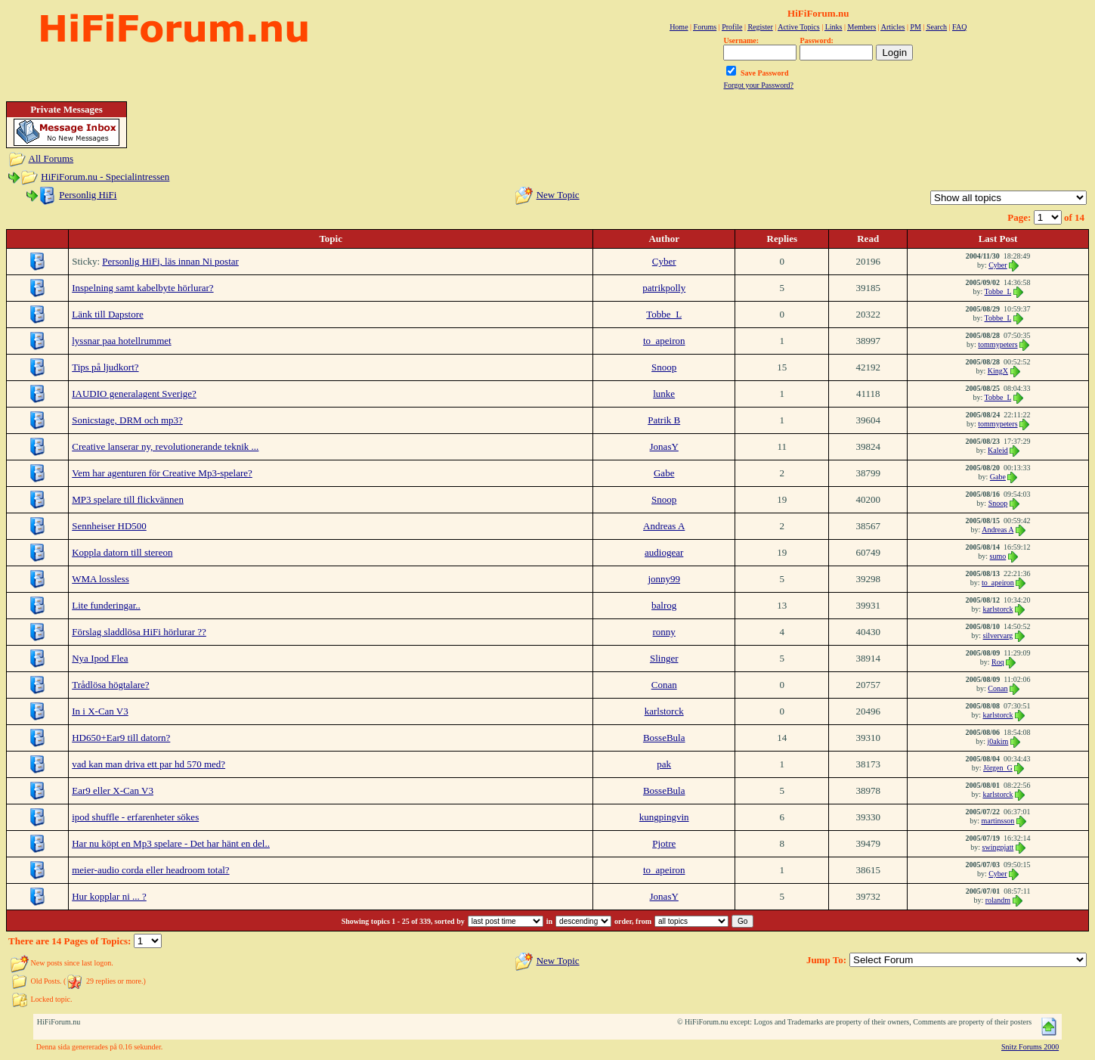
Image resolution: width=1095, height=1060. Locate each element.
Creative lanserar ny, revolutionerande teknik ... (165, 446)
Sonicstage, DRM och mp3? (127, 420)
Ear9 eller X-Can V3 (112, 790)
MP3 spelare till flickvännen (128, 499)
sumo (998, 556)
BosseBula (664, 737)
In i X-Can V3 (100, 711)
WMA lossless (100, 578)
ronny (664, 631)
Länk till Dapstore (108, 314)
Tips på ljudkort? (105, 367)
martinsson (997, 821)
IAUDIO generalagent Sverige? (134, 393)
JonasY (664, 446)
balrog (663, 605)
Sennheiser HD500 (109, 526)
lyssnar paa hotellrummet (121, 340)
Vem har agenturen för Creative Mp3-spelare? (162, 473)
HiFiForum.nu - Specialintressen (105, 176)
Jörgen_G (998, 768)
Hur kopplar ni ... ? (109, 896)
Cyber (664, 261)
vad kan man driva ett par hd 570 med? (148, 764)
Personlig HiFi (87, 194)
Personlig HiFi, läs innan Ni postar (170, 261)
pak (664, 764)
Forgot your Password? (758, 85)
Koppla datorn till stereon (122, 552)
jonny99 (664, 578)
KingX (998, 371)
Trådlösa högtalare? (110, 684)
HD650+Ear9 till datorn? (121, 737)
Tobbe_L (998, 291)
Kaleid (998, 450)
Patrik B (664, 420)
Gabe (664, 473)
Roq (997, 662)
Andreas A (664, 526)
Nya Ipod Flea (100, 658)
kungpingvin (664, 817)
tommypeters (997, 344)
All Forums (51, 158)
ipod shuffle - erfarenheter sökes (135, 817)
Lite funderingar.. (106, 605)
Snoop (663, 367)
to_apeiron (664, 340)
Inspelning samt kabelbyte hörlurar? (142, 287)
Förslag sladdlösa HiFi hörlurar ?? (139, 631)
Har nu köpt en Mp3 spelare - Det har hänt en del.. (171, 843)
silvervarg (998, 635)
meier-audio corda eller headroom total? (150, 870)
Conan (664, 684)
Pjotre (664, 843)
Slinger (664, 658)
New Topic (558, 194)
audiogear (664, 552)
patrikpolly (663, 287)
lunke (664, 393)
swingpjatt (998, 847)
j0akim (998, 741)
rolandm (997, 900)
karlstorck (997, 609)
